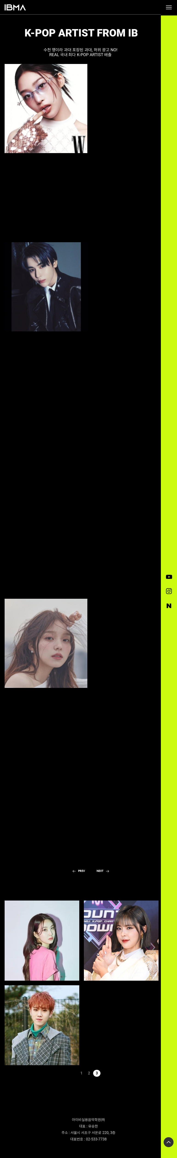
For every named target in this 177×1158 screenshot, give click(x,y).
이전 (73, 1073)
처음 (66, 1073)
